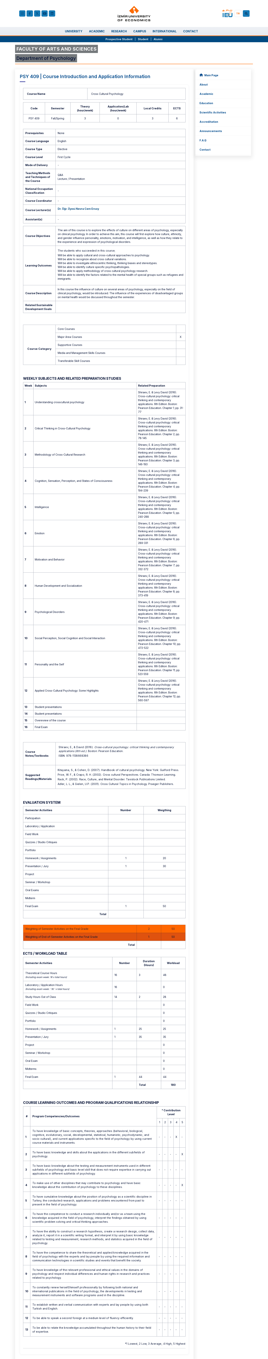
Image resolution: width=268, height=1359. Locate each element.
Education (206, 103)
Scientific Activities (213, 112)
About (204, 84)
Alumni (158, 39)
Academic (206, 93)
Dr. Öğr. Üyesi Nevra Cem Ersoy (78, 208)
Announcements (211, 131)
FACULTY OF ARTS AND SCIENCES (56, 49)
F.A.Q (203, 140)
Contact (205, 149)
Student (143, 39)
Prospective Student (119, 39)
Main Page (209, 75)
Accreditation (209, 121)
